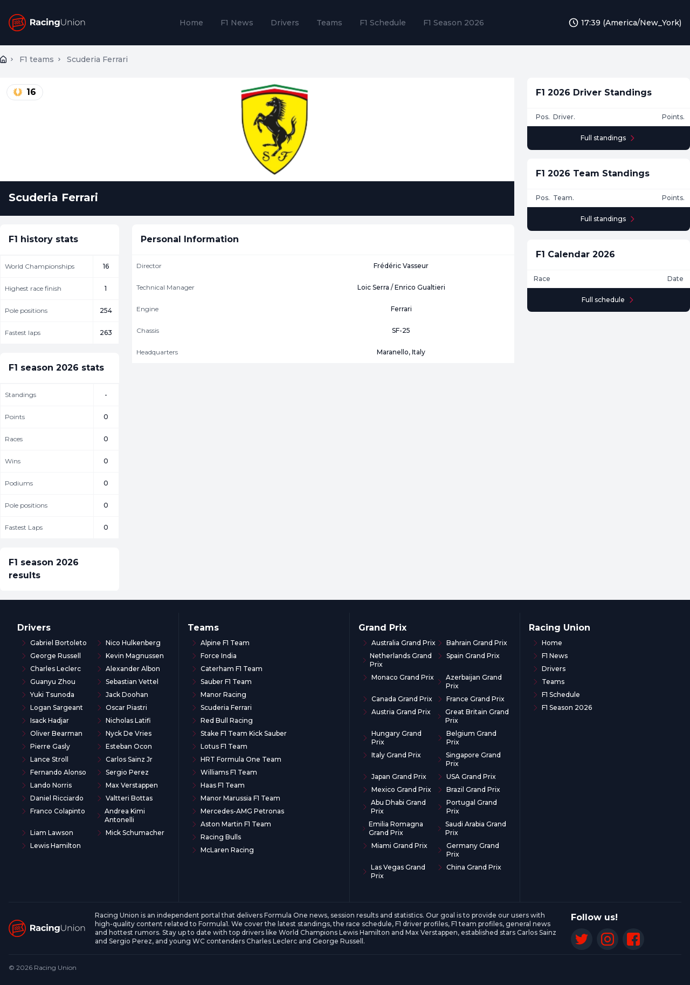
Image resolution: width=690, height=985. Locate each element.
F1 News (236, 23)
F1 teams (36, 59)
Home (191, 23)
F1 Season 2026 (453, 23)
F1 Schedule (383, 23)
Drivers (285, 23)
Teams (329, 23)
